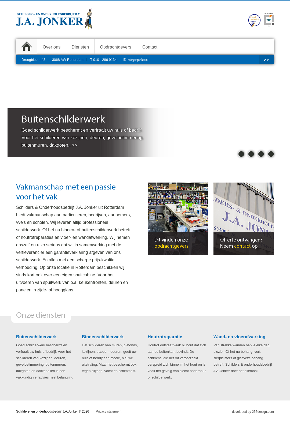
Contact (150, 47)
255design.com (263, 412)
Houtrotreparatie (165, 337)
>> (266, 59)
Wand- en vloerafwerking (239, 337)
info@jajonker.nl (137, 60)
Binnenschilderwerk (103, 337)
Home (26, 46)
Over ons (52, 47)
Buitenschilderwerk (36, 337)
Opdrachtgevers (115, 47)
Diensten (80, 47)
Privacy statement (108, 411)
